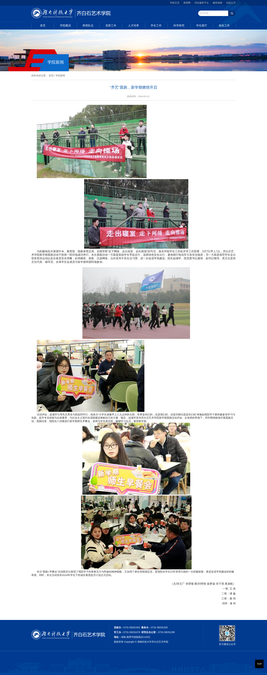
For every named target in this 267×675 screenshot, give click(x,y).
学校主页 (174, 2)
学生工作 (156, 25)
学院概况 (65, 25)
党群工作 (110, 25)
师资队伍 (88, 25)
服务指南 (217, 2)
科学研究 (179, 25)
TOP (259, 664)
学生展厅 (201, 25)
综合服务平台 (201, 2)
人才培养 (133, 25)
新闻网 (187, 2)
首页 (42, 25)
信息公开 (231, 2)
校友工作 (224, 25)
